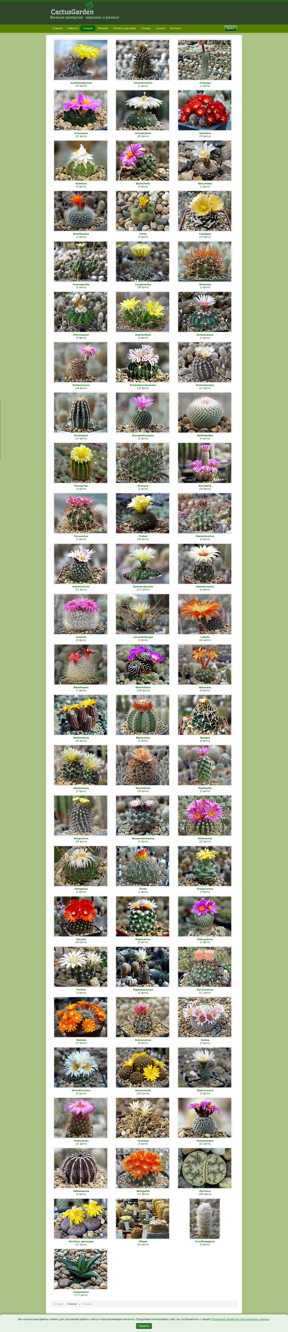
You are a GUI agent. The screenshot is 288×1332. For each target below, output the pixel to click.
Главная (57, 28)
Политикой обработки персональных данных (240, 1319)
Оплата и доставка (124, 28)
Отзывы (146, 28)
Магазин (103, 28)
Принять (144, 1325)
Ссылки (160, 28)
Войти (230, 28)
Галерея (88, 28)
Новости (72, 28)
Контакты (175, 28)
